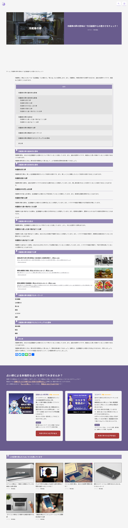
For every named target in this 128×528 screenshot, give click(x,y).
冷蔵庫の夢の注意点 (25, 117)
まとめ (20, 143)
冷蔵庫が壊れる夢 (26, 109)
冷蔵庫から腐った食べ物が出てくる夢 (33, 119)
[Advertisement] (64, 57)
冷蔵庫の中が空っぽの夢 (28, 106)
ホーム (8, 71)
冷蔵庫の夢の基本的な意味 (27, 93)
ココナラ (98, 394)
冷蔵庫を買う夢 (25, 100)
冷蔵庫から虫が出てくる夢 (29, 122)
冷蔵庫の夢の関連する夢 (27, 128)
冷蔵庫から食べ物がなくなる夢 (31, 111)
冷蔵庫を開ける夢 (26, 103)
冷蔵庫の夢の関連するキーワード (30, 133)
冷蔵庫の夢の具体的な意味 (27, 98)
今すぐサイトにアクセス (48, 433)
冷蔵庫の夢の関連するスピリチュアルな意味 (34, 138)
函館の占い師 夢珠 (42, 394)
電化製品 (95, 30)
